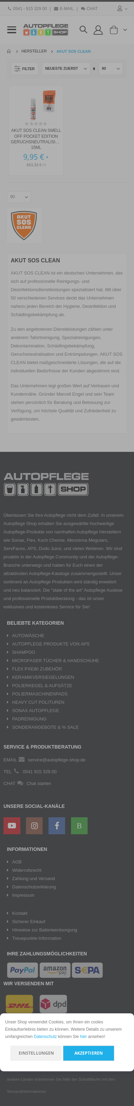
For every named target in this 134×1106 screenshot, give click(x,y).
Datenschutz (45, 1036)
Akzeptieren (88, 1053)
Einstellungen (36, 1053)
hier (83, 1036)
